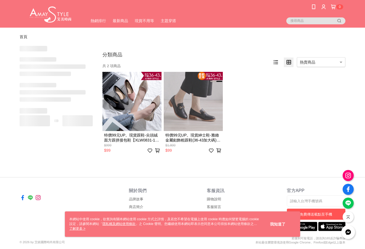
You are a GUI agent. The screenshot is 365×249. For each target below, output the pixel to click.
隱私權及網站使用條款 (119, 224)
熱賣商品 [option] (307, 62)
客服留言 (214, 207)
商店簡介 (136, 207)
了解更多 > (77, 228)
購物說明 (214, 199)
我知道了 (277, 224)
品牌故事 (136, 199)
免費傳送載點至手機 (316, 214)
